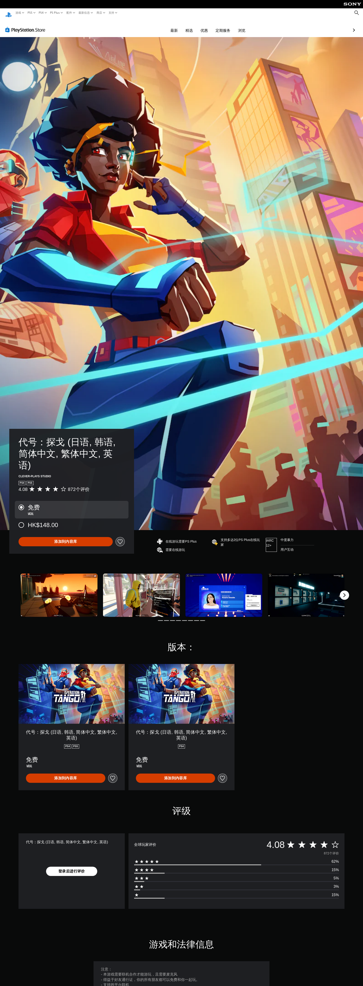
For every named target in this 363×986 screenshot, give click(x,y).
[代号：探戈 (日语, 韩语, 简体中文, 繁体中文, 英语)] (59, 591)
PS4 (41, 13)
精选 (162, 26)
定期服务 (196, 26)
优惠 (177, 26)
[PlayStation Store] (26, 25)
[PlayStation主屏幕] (9, 12)
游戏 (18, 13)
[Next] (344, 590)
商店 (99, 13)
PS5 (29, 13)
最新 (147, 26)
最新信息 (84, 13)
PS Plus (55, 13)
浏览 (215, 26)
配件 (69, 13)
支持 (111, 13)
